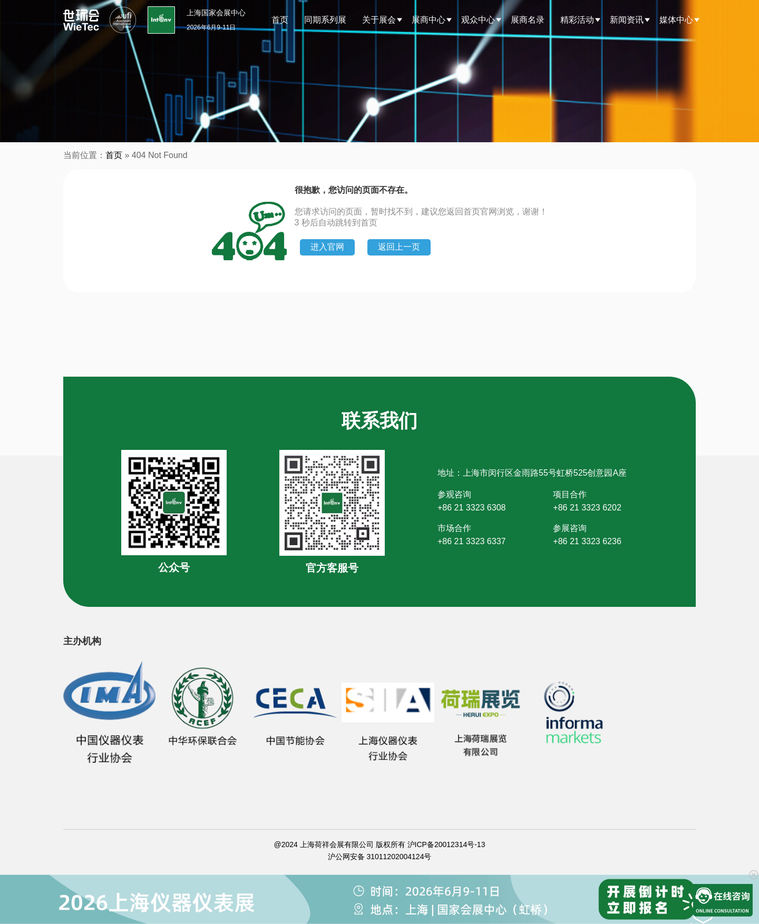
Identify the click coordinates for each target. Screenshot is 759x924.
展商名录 (527, 19)
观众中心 (478, 19)
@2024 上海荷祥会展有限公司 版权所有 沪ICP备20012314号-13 (379, 844)
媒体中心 (676, 19)
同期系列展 (325, 19)
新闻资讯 (627, 19)
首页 (279, 19)
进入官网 (327, 246)
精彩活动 (577, 19)
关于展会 (379, 19)
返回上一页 (399, 246)
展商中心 (428, 19)
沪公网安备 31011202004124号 (380, 856)
